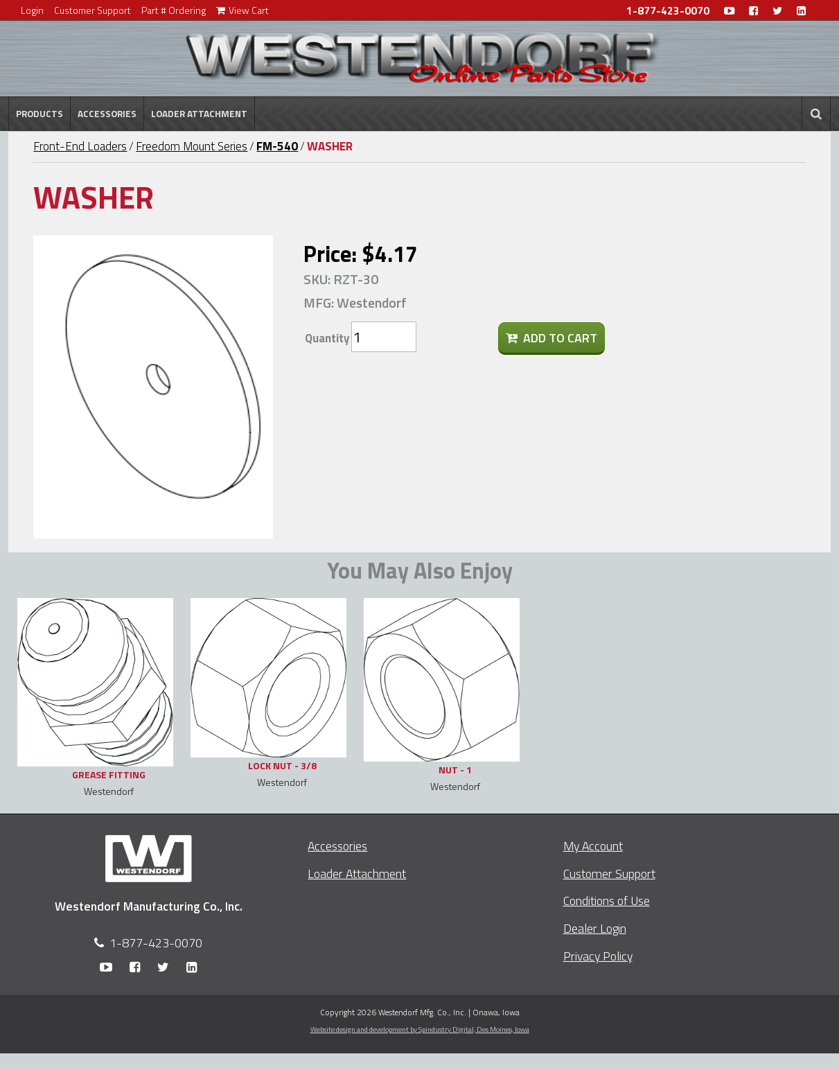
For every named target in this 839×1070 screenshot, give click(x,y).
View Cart (242, 10)
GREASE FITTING (108, 774)
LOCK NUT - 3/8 (282, 765)
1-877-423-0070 (667, 11)
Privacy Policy (598, 956)
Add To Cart (551, 337)
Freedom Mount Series (191, 146)
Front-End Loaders (80, 146)
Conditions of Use (606, 900)
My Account (593, 845)
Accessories (107, 114)
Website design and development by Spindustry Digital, (419, 1029)
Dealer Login (594, 928)
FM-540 (277, 146)
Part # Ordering (173, 10)
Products (39, 114)
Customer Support (92, 10)
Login (32, 10)
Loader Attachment (199, 114)
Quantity (327, 338)
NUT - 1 (455, 769)
